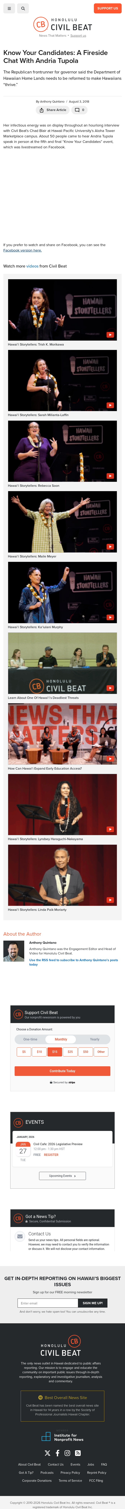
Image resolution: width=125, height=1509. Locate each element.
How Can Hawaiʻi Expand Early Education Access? (45, 768)
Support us (78, 35)
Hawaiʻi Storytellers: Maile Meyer (32, 556)
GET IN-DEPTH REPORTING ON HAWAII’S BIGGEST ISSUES (62, 1281)
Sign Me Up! (93, 1303)
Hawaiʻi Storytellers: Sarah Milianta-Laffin (38, 414)
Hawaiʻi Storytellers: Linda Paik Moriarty (37, 909)
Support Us (107, 8)
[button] (9, 8)
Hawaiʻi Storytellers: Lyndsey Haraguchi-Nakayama (45, 839)
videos (32, 266)
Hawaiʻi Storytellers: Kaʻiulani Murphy (35, 627)
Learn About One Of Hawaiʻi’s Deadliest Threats (43, 697)
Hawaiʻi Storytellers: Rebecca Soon (33, 485)
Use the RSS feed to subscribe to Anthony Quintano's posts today (73, 962)
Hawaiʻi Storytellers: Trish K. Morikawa (36, 344)
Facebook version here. (22, 250)
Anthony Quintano (52, 101)
